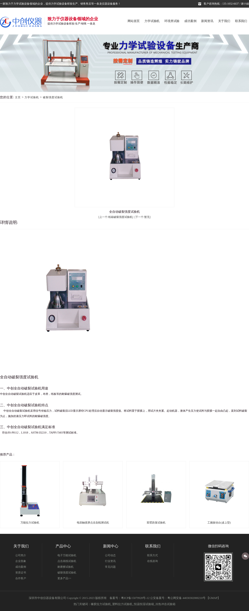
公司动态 (110, 555)
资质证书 (20, 572)
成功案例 (190, 21)
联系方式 (152, 555)
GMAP (213, 598)
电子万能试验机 (66, 555)
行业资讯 (110, 561)
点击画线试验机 (66, 561)
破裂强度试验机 (53, 97)
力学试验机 (152, 21)
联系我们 (241, 21)
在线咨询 (152, 561)
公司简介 (20, 555)
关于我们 (224, 21)
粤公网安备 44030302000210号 (186, 598)
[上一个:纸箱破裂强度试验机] (115, 217)
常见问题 (110, 566)
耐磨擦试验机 (65, 566)
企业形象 (20, 561)
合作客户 (20, 578)
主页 (18, 97)
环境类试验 (171, 21)
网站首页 (134, 21)
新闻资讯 (207, 21)
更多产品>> (64, 578)
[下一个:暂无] (143, 217)
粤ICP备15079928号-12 (135, 598)
